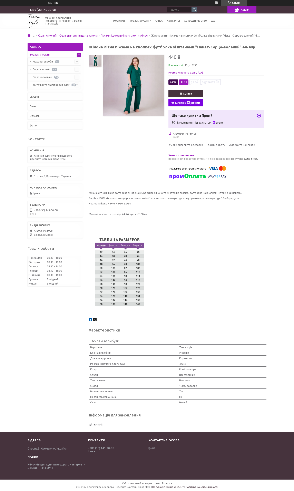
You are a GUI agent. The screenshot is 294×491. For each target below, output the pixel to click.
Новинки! (119, 20)
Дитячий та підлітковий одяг (51, 84)
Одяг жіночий (47, 35)
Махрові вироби (43, 61)
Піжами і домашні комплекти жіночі (124, 35)
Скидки (34, 96)
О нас (159, 20)
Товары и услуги (140, 20)
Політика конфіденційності (202, 487)
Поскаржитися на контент (168, 487)
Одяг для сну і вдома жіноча (78, 35)
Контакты (173, 20)
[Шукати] (194, 9)
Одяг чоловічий (42, 77)
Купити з (187, 103)
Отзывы (35, 115)
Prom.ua (167, 483)
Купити (187, 93)
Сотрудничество (195, 20)
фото (33, 125)
